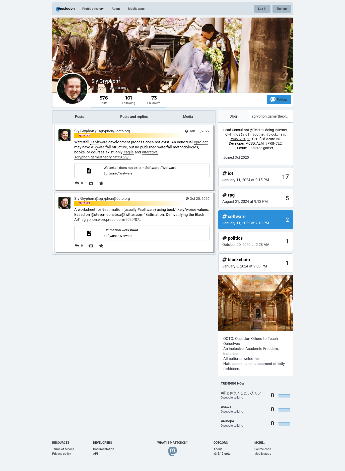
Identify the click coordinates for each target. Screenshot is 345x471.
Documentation (103, 449)
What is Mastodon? (172, 442)
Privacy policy (61, 453)
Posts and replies (134, 117)
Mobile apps (136, 9)
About (116, 9)
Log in (262, 9)
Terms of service (63, 449)
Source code (262, 449)
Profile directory (93, 9)
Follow (278, 99)
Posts (79, 117)
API (95, 453)
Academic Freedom (261, 348)
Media (188, 117)
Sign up (282, 9)
